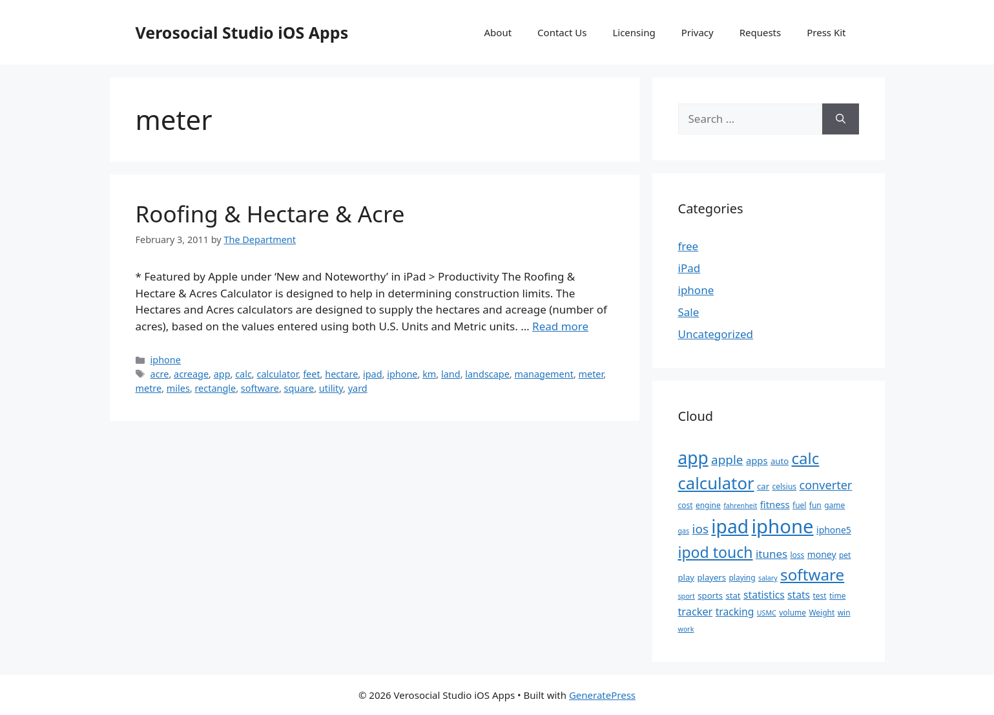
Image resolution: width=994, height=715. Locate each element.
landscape (487, 374)
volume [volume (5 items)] (792, 612)
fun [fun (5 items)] (815, 505)
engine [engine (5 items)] (708, 505)
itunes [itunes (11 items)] (771, 553)
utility (331, 388)
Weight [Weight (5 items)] (821, 612)
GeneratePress (602, 694)
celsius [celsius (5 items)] (784, 486)
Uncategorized (716, 333)
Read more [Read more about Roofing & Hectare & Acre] (560, 326)
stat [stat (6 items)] (732, 595)
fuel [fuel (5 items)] (799, 505)
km (429, 374)
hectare (341, 374)
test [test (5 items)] (819, 595)
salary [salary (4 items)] (768, 577)
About (498, 32)
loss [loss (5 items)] (797, 555)
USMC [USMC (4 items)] (766, 612)
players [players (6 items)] (711, 577)
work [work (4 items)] (686, 629)
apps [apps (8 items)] (757, 460)
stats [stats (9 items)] (798, 595)
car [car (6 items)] (763, 486)
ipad (372, 374)
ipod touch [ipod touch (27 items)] (715, 552)
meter (591, 374)
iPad (689, 268)
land (451, 374)
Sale (688, 311)
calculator (277, 374)
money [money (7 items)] (821, 554)
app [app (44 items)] (693, 457)
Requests (761, 32)
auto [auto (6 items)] (780, 461)
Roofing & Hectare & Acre (270, 213)
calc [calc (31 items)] (806, 458)
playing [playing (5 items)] (742, 577)
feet (311, 374)
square (299, 388)
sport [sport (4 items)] (686, 596)
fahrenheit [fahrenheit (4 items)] (740, 505)
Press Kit (826, 32)
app (222, 374)
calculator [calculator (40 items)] (716, 483)
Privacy (697, 32)
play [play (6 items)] (686, 577)
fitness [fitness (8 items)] (775, 504)
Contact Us (561, 32)
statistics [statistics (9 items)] (764, 595)
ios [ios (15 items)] (700, 528)
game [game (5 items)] (834, 505)
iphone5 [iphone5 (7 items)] (833, 530)
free (688, 246)
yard (358, 388)
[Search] (840, 118)
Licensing (633, 32)
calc (243, 374)
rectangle (215, 388)
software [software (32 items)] (812, 574)
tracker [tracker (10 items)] (695, 611)
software (260, 388)
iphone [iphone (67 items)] (782, 526)
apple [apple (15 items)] (727, 459)
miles (178, 388)
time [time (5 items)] (837, 595)
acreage (191, 374)
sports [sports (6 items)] (710, 595)
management (543, 374)
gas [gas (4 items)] (684, 530)
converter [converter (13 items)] (825, 485)
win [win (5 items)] (844, 612)
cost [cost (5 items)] (685, 505)
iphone (165, 360)
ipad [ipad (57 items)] (730, 526)
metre (149, 388)
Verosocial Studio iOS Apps (242, 32)
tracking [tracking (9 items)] (735, 611)
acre (159, 374)
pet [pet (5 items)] (845, 555)
